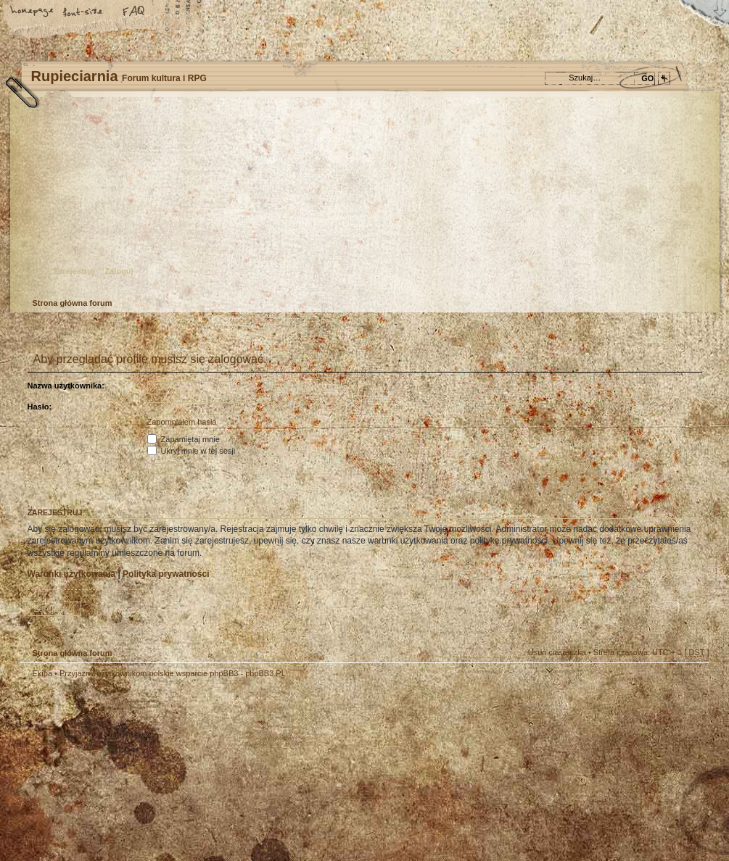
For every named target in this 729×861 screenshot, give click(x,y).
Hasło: (40, 406)
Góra (691, 683)
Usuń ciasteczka (557, 652)
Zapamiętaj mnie (183, 439)
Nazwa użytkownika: (66, 385)
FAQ (134, 12)
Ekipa (43, 673)
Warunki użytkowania (72, 574)
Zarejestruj (74, 271)
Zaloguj (119, 271)
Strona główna (32, 12)
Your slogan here (248, 771)
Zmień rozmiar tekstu (83, 12)
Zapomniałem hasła (182, 421)
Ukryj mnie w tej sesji (191, 450)
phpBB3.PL (265, 673)
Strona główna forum (363, 200)
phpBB (183, 769)
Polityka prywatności (166, 574)
